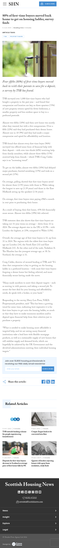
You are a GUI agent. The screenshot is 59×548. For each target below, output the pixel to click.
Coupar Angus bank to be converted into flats (41, 433)
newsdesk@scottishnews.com (31, 502)
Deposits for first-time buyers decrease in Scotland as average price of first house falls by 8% (14, 463)
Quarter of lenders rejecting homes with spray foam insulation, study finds (42, 463)
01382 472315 (31, 498)
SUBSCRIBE (48, 4)
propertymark (16, 36)
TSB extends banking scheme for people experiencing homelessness (14, 434)
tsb (5, 36)
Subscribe (47, 369)
